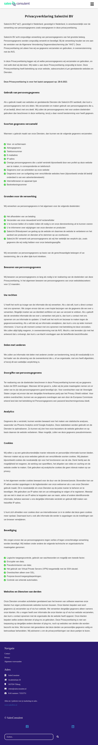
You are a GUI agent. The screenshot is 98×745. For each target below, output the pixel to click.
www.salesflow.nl (10, 705)
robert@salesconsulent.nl (17, 689)
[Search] (57, 737)
